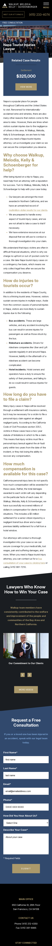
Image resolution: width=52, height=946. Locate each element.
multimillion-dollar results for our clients (28, 210)
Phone (9, 800)
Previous (23, 675)
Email (8, 784)
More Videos (26, 689)
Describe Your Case (17, 830)
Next (29, 675)
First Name (11, 752)
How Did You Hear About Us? (20, 815)
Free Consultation (12, 22)
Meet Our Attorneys (13, 14)
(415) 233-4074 (39, 14)
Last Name (11, 768)
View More (26, 87)
